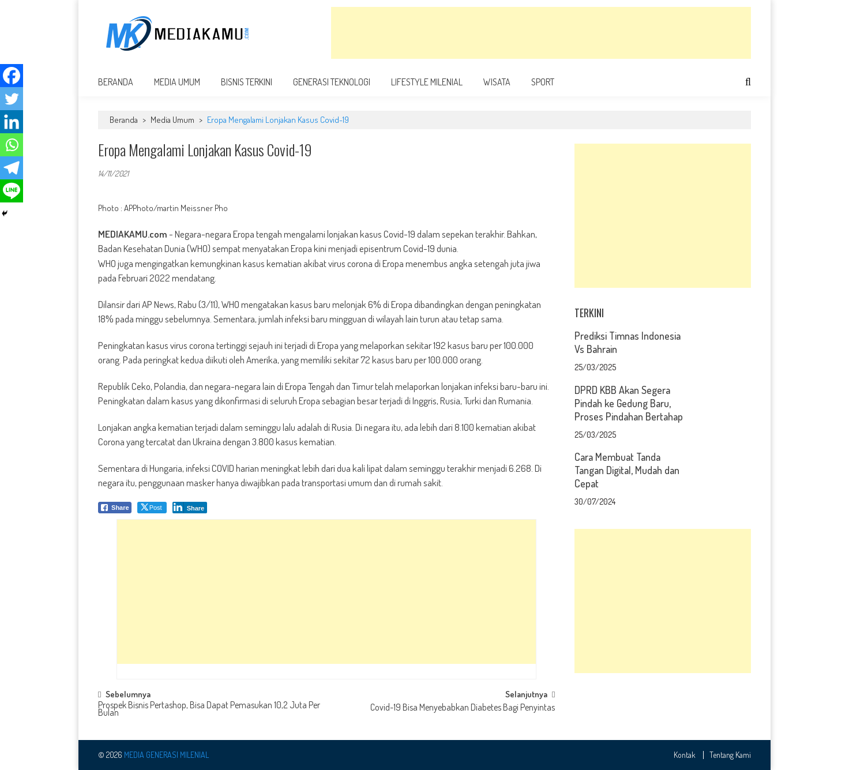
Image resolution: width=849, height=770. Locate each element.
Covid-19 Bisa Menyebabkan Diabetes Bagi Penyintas (462, 708)
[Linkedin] (11, 121)
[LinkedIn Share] (190, 507)
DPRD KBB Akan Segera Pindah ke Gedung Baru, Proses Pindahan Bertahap (628, 403)
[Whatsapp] (11, 144)
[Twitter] (11, 98)
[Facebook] (11, 75)
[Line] (11, 190)
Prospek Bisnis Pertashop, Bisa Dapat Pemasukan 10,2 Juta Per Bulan (209, 709)
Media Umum (177, 82)
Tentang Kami (730, 755)
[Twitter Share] (152, 507)
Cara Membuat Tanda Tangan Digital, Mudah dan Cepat (626, 470)
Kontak (685, 755)
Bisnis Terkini (246, 82)
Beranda (115, 82)
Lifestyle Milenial (427, 82)
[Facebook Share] (115, 507)
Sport (542, 82)
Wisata (496, 82)
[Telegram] (11, 167)
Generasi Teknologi (331, 82)
